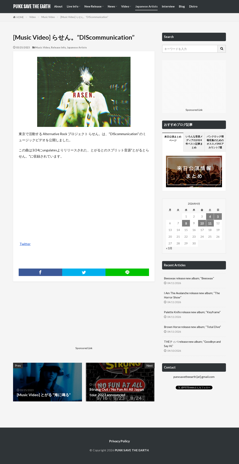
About (58, 6)
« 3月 (169, 248)
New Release (93, 6)
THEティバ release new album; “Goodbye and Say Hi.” (192, 344)
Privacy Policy (119, 441)
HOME (20, 17)
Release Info (58, 47)
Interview (168, 6)
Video (125, 6)
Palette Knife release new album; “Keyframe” (192, 312)
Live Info (72, 6)
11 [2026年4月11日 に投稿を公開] (210, 223)
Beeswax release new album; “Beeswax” (189, 278)
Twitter (25, 244)
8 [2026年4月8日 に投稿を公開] (186, 223)
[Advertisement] (48, 319)
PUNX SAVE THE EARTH (31, 6)
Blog (182, 6)
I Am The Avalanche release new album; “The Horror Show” (192, 295)
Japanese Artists (146, 6)
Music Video (48, 17)
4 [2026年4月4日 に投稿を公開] (210, 216)
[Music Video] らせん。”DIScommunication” (84, 17)
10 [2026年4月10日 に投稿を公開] (202, 223)
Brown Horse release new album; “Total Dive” (192, 327)
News (111, 6)
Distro (193, 6)
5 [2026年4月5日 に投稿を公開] (218, 216)
